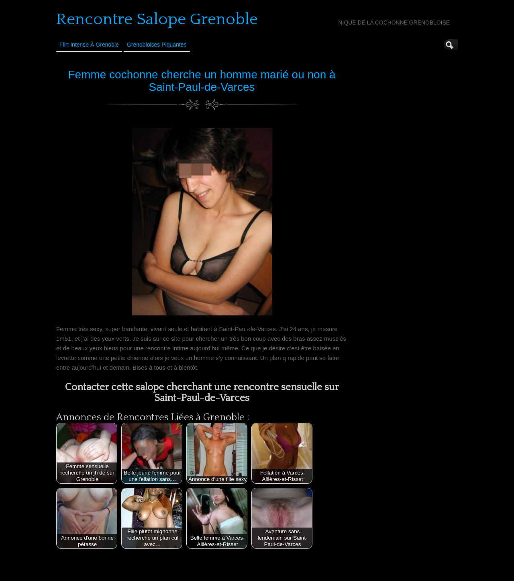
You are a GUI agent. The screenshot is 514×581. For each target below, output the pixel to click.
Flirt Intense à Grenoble (89, 44)
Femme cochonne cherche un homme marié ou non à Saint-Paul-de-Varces (201, 80)
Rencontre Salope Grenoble (157, 19)
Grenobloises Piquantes (157, 44)
